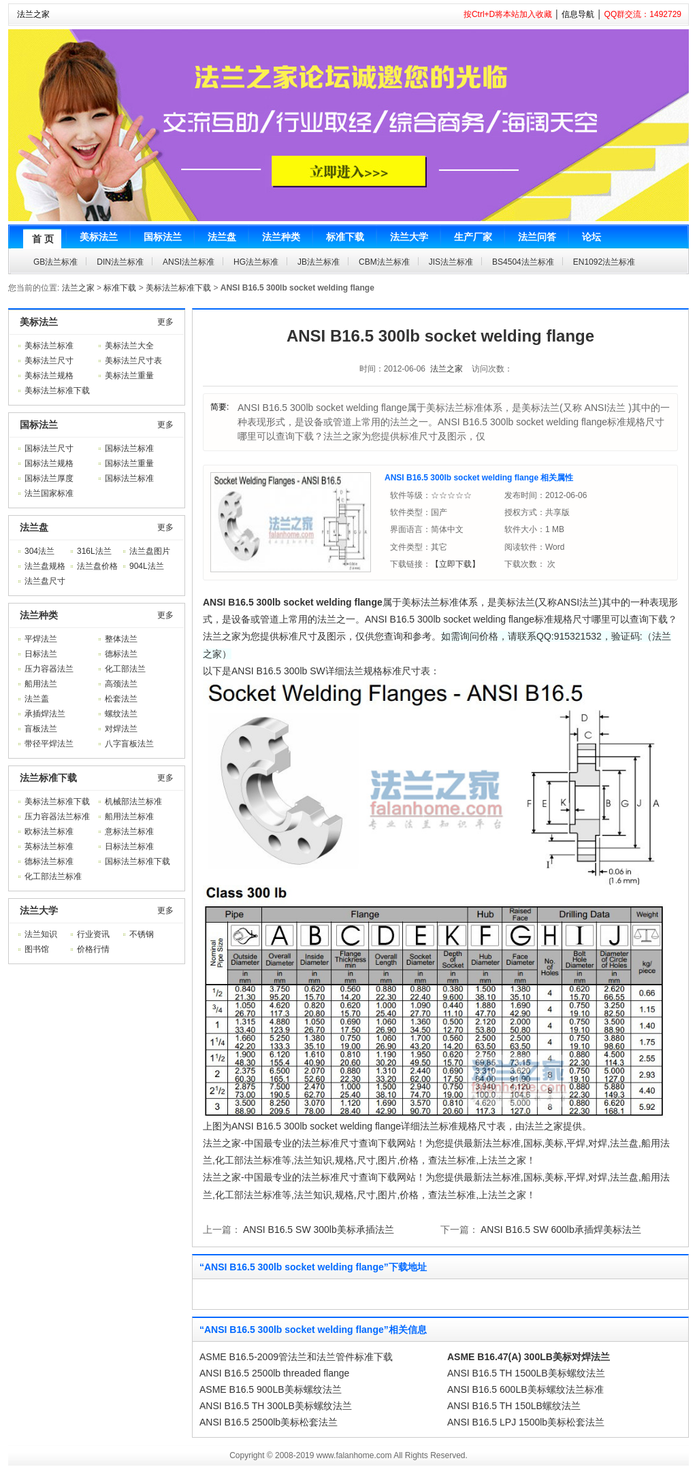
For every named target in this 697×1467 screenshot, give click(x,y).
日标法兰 (41, 654)
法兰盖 (37, 699)
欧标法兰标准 (49, 831)
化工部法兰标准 (53, 876)
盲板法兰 (41, 729)
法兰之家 (33, 14)
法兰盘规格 (45, 566)
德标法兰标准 (49, 861)
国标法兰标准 (129, 448)
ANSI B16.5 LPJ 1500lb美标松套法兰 (525, 1422)
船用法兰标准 (129, 816)
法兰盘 (34, 527)
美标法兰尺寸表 (133, 360)
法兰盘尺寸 (45, 581)
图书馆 (37, 949)
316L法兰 (94, 551)
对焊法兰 (121, 729)
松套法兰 (121, 699)
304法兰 (39, 551)
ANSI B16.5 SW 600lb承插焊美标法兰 (561, 1229)
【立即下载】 (455, 564)
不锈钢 (141, 934)
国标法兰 (39, 424)
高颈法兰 (121, 684)
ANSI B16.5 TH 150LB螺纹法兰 (514, 1405)
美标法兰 (39, 321)
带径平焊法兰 (49, 743)
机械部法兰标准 (133, 801)
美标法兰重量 (129, 375)
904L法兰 (146, 566)
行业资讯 (93, 934)
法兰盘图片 (149, 551)
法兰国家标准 (49, 493)
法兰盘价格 (97, 566)
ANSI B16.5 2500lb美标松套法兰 (268, 1422)
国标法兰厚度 (49, 478)
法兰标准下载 (48, 777)
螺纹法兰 (121, 714)
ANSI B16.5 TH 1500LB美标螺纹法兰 (526, 1373)
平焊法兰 (41, 639)
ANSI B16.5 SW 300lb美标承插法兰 (318, 1229)
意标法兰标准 (129, 831)
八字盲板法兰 (129, 743)
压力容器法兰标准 (57, 816)
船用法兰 (41, 684)
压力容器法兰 (49, 669)
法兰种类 (39, 615)
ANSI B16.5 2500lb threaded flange (274, 1373)
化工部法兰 (125, 669)
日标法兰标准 (129, 846)
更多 (165, 322)
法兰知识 (41, 934)
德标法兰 (121, 654)
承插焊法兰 (45, 714)
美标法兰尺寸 (49, 360)
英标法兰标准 (49, 846)
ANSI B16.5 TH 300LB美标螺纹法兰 (275, 1405)
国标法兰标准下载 (137, 861)
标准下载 (119, 288)
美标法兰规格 (49, 375)
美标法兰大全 (129, 345)
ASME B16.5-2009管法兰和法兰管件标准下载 (296, 1356)
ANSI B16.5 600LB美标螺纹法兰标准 (525, 1389)
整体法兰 (121, 639)
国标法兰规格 (49, 463)
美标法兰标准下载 (178, 288)
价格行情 (93, 949)
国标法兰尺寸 (49, 448)
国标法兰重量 (129, 463)
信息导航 (578, 14)
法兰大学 (39, 910)
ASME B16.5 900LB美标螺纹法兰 (270, 1389)
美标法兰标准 (49, 345)
